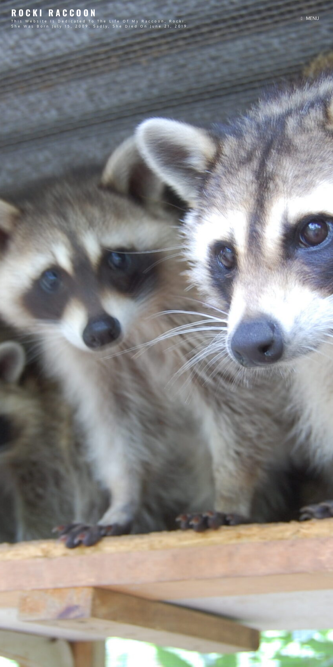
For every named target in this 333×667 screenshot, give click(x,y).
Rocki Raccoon (54, 12)
